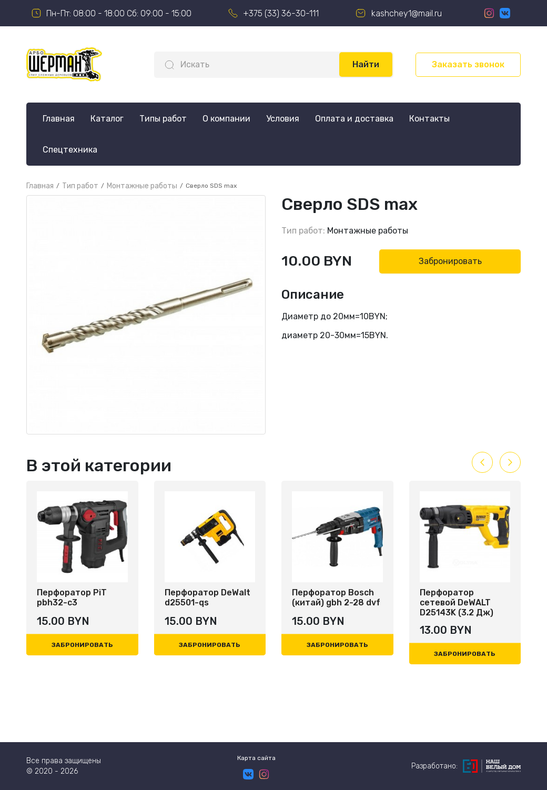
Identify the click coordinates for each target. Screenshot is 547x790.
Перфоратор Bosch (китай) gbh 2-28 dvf (336, 597)
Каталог (107, 119)
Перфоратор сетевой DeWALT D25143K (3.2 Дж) (456, 602)
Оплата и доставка (354, 119)
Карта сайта (256, 758)
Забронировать (450, 261)
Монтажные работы (367, 231)
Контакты (429, 119)
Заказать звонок (468, 64)
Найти (365, 64)
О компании (226, 119)
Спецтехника (70, 150)
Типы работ (163, 119)
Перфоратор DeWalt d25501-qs (207, 597)
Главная (59, 119)
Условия (282, 119)
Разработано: (466, 766)
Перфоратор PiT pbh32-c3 (72, 597)
